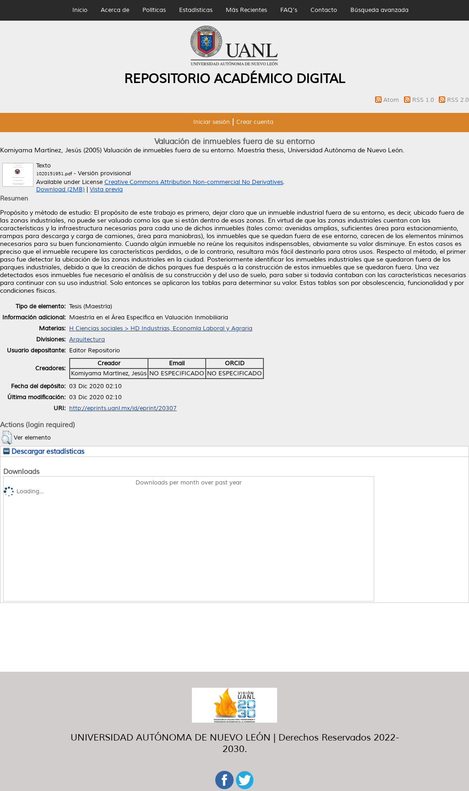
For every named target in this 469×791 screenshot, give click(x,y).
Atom (392, 100)
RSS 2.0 (458, 100)
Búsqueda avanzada (379, 10)
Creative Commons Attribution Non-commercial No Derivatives (193, 182)
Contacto (324, 10)
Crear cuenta (254, 122)
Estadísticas (196, 10)
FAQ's (288, 10)
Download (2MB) (60, 189)
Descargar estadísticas (43, 451)
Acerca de (115, 10)
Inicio (79, 10)
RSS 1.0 (424, 100)
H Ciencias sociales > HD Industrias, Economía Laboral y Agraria (160, 328)
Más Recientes (246, 10)
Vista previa (106, 189)
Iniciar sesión (211, 122)
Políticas (154, 10)
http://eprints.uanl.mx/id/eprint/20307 (123, 408)
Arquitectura (87, 339)
